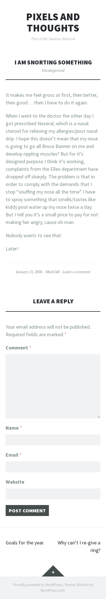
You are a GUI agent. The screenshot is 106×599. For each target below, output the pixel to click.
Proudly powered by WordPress (37, 584)
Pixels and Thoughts (53, 22)
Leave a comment (76, 271)
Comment (18, 347)
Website (15, 482)
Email (14, 455)
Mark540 (53, 271)
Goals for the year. (25, 542)
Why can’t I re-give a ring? (79, 546)
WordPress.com (52, 590)
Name (14, 428)
